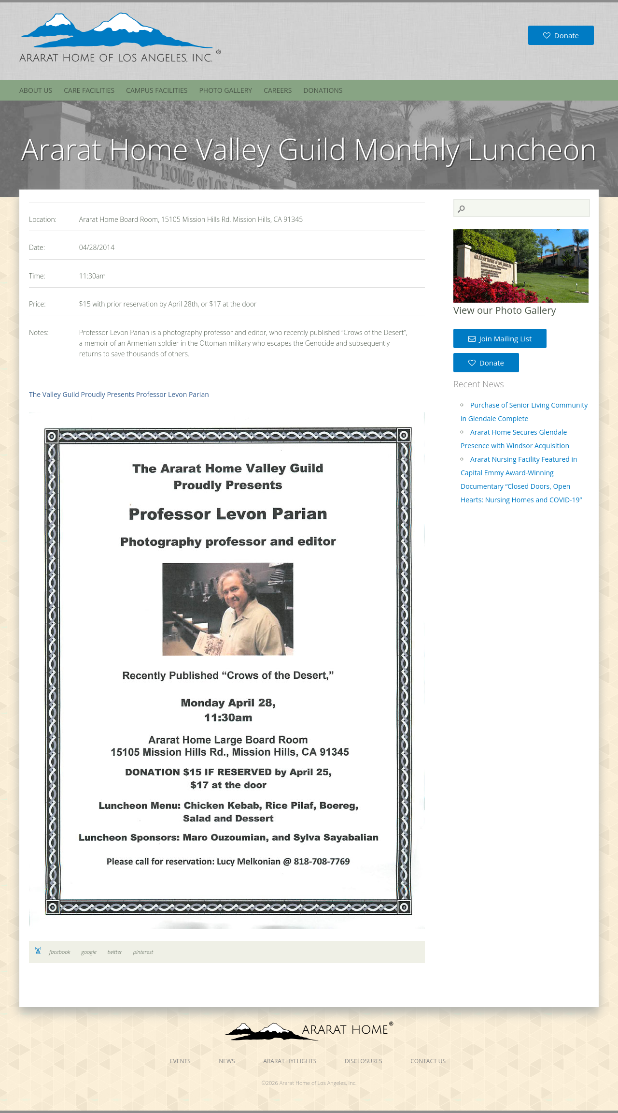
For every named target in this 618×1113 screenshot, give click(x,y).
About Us (35, 90)
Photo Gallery (225, 90)
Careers (278, 90)
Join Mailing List (500, 338)
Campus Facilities (156, 90)
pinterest (143, 951)
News (227, 1061)
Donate (561, 35)
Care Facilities (89, 90)
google (89, 951)
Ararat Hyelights (289, 1061)
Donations (322, 90)
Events (180, 1061)
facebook (59, 951)
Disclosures (363, 1061)
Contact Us (428, 1061)
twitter (115, 951)
